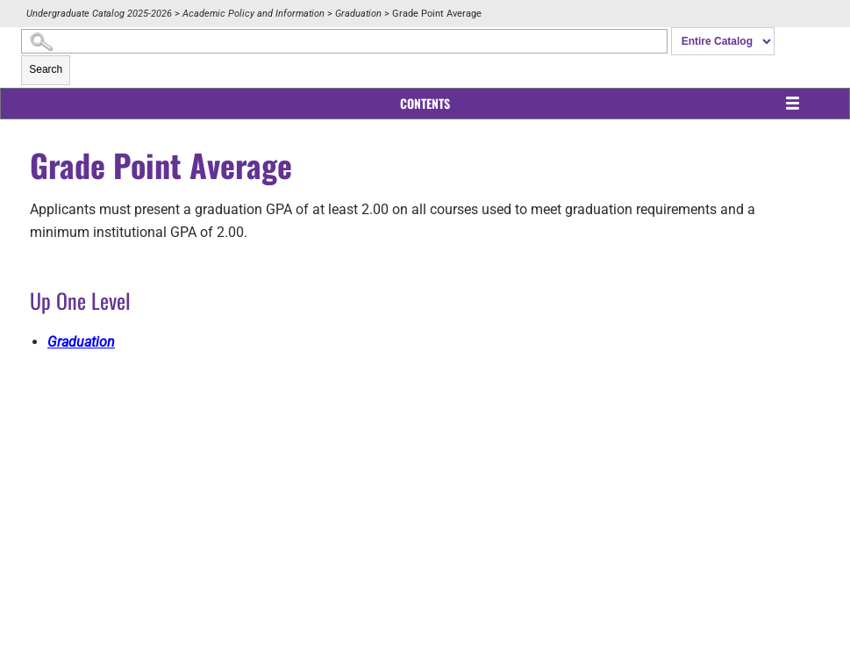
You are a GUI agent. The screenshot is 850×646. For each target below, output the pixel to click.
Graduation (358, 13)
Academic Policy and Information (253, 13)
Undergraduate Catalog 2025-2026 (99, 13)
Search (45, 69)
